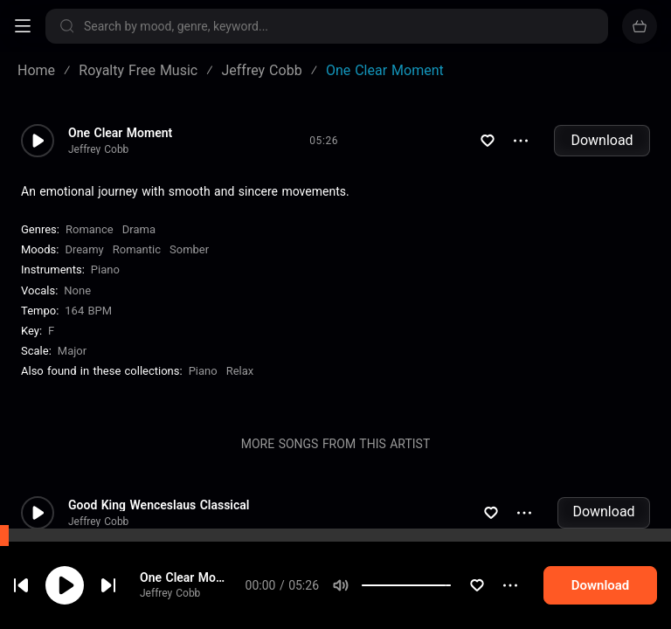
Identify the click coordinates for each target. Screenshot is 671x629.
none (77, 290)
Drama (139, 229)
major (72, 350)
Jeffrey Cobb (98, 149)
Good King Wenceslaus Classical (158, 505)
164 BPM (88, 310)
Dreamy (84, 249)
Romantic (137, 249)
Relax (240, 370)
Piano (105, 269)
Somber (189, 249)
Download (602, 140)
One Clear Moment (120, 133)
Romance (90, 229)
